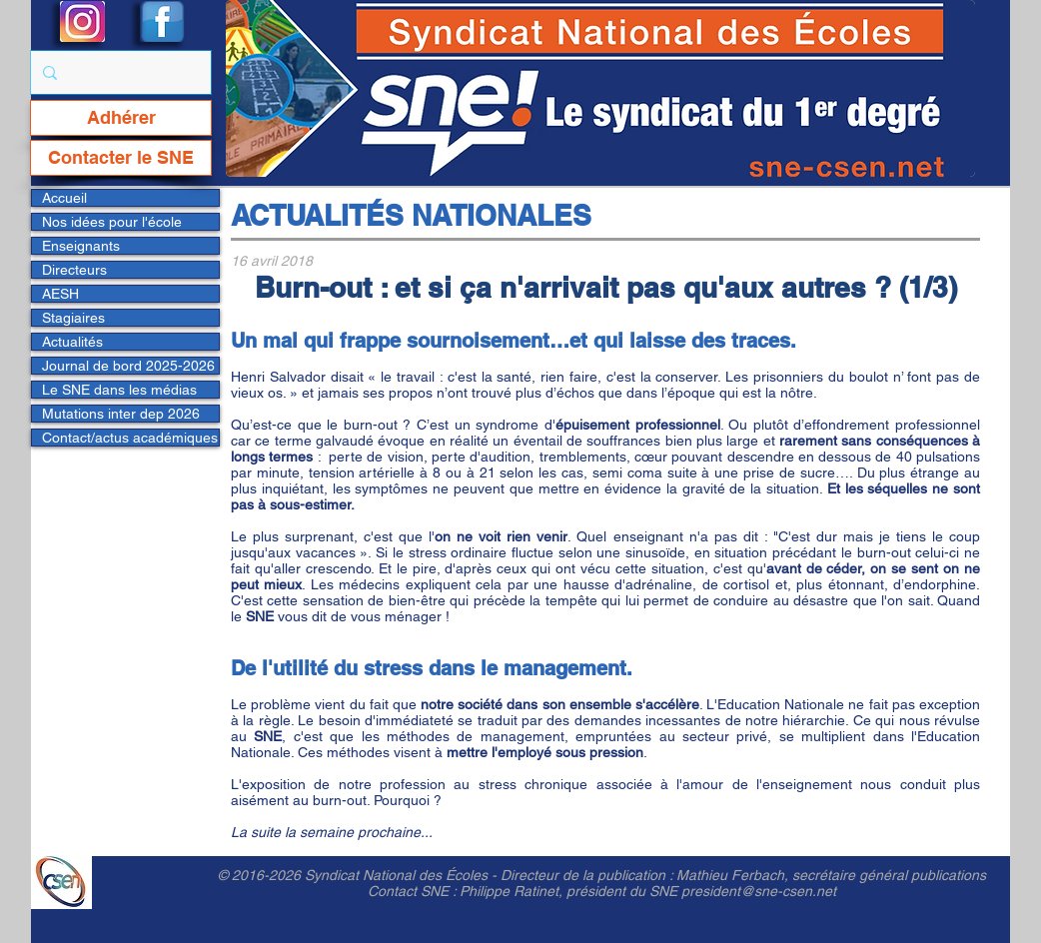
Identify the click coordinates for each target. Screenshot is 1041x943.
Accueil (64, 198)
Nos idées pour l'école (112, 222)
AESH (60, 294)
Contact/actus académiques (130, 438)
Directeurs (74, 270)
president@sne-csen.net (758, 891)
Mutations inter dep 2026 (121, 414)
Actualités (72, 342)
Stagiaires (73, 318)
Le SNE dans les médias (119, 390)
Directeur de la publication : (588, 875)
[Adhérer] (121, 118)
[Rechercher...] (119, 72)
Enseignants (81, 246)
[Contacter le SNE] (121, 158)
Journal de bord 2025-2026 (128, 366)
